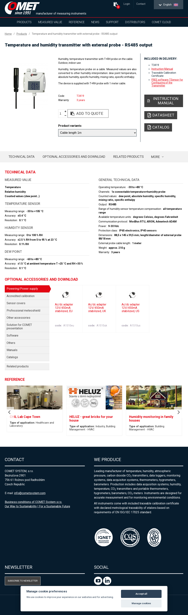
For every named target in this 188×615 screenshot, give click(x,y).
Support (112, 22)
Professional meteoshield (23, 310)
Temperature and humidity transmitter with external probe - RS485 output (75, 33)
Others (11, 343)
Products (24, 22)
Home (8, 33)
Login (127, 4)
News (95, 22)
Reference (77, 22)
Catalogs (12, 357)
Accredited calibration (21, 296)
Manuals (12, 350)
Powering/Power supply (22, 288)
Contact (140, 4)
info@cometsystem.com (30, 493)
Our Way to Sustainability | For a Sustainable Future (37, 506)
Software (12, 335)
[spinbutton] (62, 113)
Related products (128, 157)
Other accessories (18, 317)
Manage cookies (141, 603)
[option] (29, 85)
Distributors (135, 22)
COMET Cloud (161, 22)
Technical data (21, 157)
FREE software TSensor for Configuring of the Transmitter (167, 82)
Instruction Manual (162, 68)
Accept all (141, 593)
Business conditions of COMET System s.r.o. (33, 502)
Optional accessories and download (74, 157)
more (155, 157)
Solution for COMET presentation (19, 326)
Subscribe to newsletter (23, 580)
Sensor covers (16, 303)
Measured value (50, 22)
